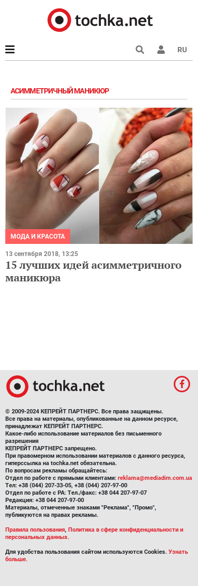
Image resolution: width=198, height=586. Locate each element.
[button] (161, 49)
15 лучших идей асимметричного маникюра (93, 271)
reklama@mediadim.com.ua (155, 478)
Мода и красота (38, 236)
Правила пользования (35, 529)
